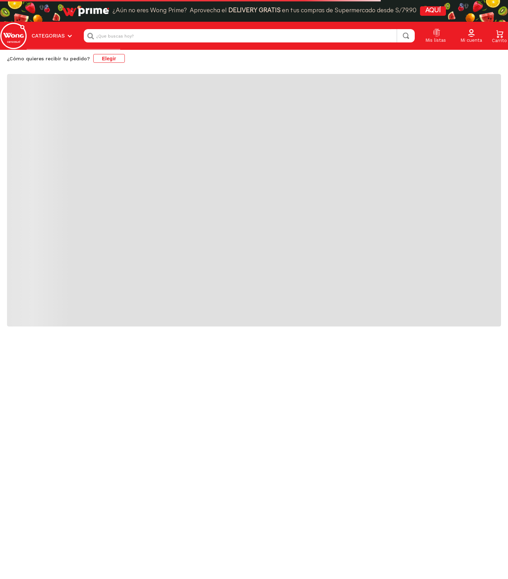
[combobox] (249, 35)
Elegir (109, 58)
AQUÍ (433, 10)
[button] (471, 36)
